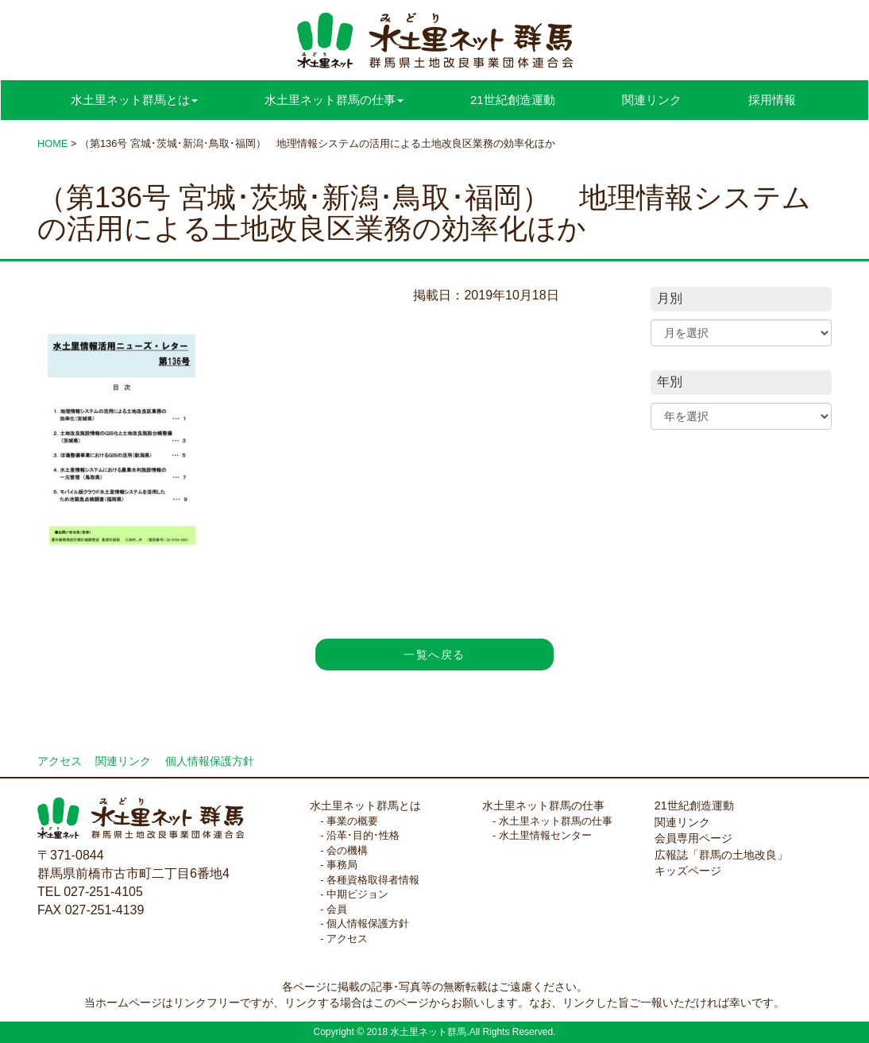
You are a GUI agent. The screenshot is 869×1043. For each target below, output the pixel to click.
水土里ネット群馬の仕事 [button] (334, 99)
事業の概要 (352, 821)
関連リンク (652, 99)
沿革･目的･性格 (363, 835)
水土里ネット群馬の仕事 (543, 805)
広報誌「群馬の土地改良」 (721, 854)
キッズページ (688, 870)
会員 (336, 909)
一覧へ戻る (434, 654)
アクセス (59, 761)
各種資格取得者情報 (372, 880)
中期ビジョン (357, 894)
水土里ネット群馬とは (365, 805)
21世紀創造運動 (512, 99)
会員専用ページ (693, 838)
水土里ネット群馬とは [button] (134, 99)
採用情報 (772, 99)
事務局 (341, 865)
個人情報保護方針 (209, 761)
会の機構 (347, 850)
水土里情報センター (545, 835)
